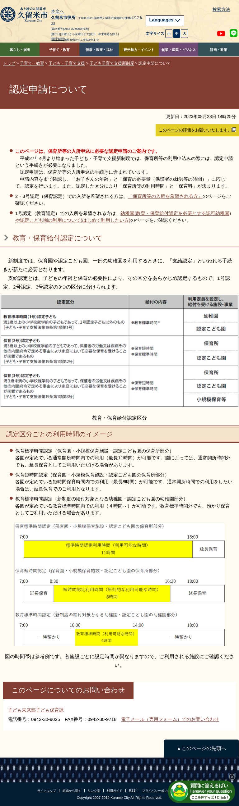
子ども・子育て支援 (67, 63)
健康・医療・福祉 (99, 50)
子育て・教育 (59, 50)
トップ (9, 63)
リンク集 (94, 790)
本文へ (57, 11)
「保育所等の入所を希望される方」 (165, 196)
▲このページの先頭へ (201, 748)
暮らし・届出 (20, 50)
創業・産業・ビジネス (179, 50)
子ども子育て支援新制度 (112, 63)
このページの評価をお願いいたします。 (197, 129)
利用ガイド (114, 790)
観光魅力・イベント (139, 50)
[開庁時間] (58, 39)
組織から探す (72, 790)
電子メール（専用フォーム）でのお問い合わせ (170, 719)
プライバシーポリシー (157, 790)
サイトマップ (46, 790)
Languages (165, 19)
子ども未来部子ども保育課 (36, 710)
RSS (132, 790)
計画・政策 (218, 50)
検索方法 (221, 9)
